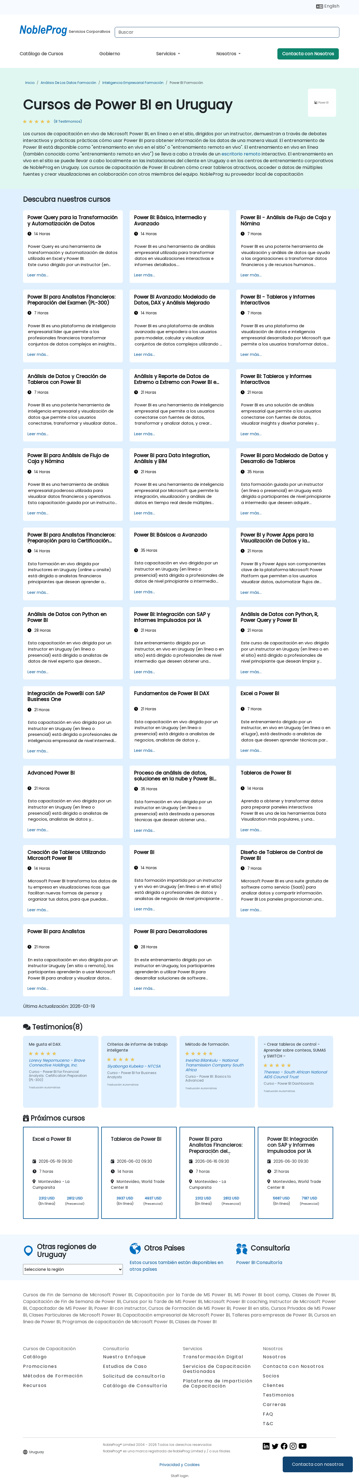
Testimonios (278, 1395)
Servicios (166, 54)
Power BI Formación (186, 82)
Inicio (29, 82)
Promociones (40, 1366)
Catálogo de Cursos (41, 54)
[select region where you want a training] (73, 1269)
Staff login (179, 1475)
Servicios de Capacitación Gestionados (217, 1369)
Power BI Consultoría (259, 1262)
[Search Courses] (227, 32)
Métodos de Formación (53, 1376)
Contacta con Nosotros (308, 54)
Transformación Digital (213, 1357)
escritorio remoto (241, 154)
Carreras (274, 1404)
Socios (271, 1376)
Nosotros (226, 54)
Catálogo (35, 1357)
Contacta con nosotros (318, 1464)
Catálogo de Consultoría (135, 1385)
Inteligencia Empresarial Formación (133, 82)
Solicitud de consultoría (134, 1376)
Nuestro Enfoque (124, 1357)
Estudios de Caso (125, 1366)
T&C (268, 1423)
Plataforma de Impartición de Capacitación (218, 1383)
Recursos (35, 1385)
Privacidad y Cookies (180, 1464)
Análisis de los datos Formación (68, 82)
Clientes (273, 1385)
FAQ (268, 1414)
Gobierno (109, 54)
